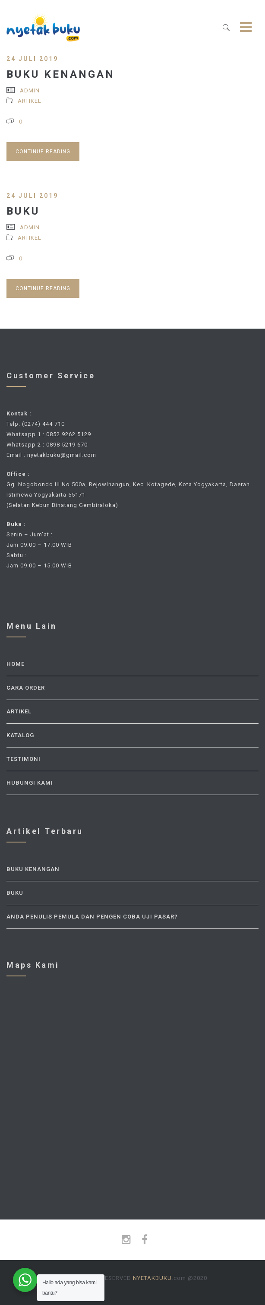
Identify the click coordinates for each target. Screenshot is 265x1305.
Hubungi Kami (29, 782)
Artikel (29, 101)
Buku (23, 211)
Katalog (20, 735)
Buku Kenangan (60, 74)
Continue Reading (43, 152)
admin (30, 90)
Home (15, 664)
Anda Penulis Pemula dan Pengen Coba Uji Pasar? (92, 916)
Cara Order (25, 687)
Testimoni (23, 759)
